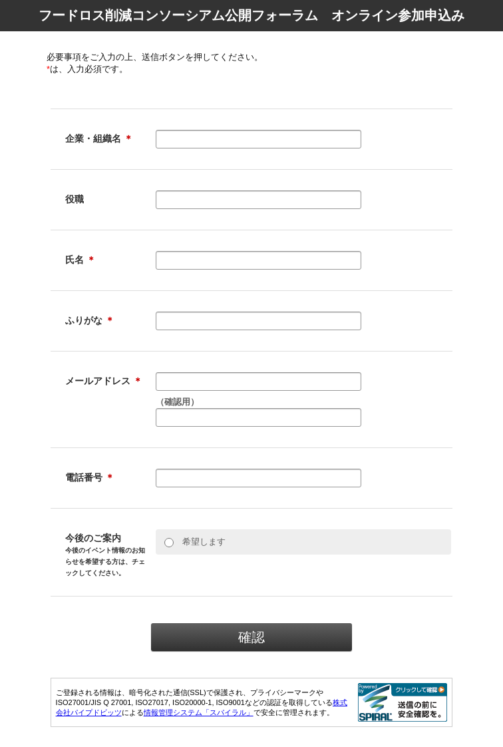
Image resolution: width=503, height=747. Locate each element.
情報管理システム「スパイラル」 (198, 712)
